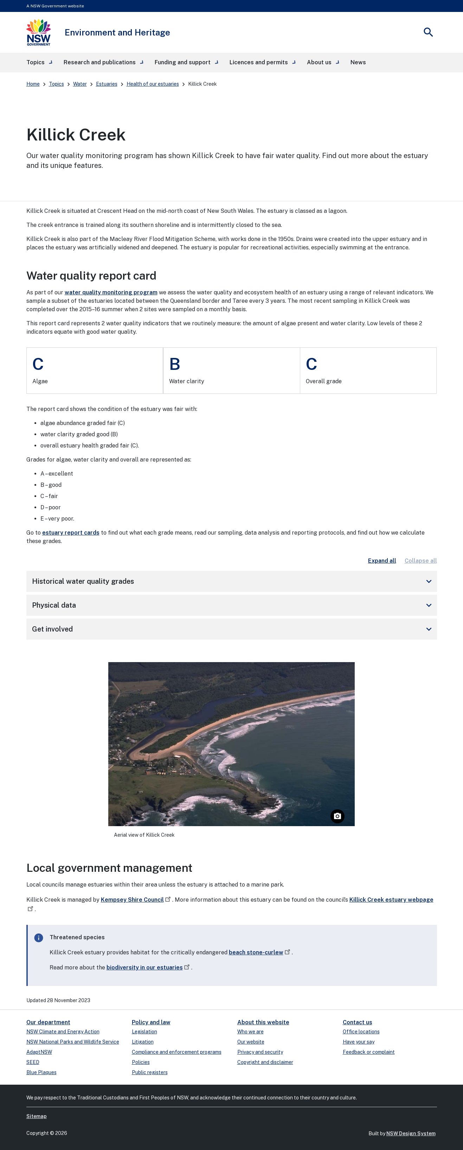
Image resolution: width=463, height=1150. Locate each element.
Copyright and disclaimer (265, 1062)
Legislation (144, 1031)
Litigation (143, 1042)
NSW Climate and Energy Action (62, 1031)
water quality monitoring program (111, 292)
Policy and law (151, 1022)
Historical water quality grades (233, 581)
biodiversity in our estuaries (149, 967)
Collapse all (421, 560)
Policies (141, 1062)
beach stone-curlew (260, 952)
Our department (48, 1022)
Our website (250, 1042)
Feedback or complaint (369, 1052)
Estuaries (106, 84)
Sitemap (36, 1116)
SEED (32, 1062)
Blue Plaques (41, 1072)
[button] (39, 62)
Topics (56, 84)
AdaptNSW (39, 1052)
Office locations (361, 1031)
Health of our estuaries (153, 84)
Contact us (357, 1022)
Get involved (233, 629)
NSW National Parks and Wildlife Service (72, 1042)
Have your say (358, 1042)
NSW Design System (411, 1133)
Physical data (233, 605)
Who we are (250, 1031)
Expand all (382, 560)
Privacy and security (260, 1052)
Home (33, 84)
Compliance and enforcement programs (176, 1052)
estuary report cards (70, 532)
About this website (263, 1022)
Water (80, 84)
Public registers (150, 1072)
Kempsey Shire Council (136, 899)
